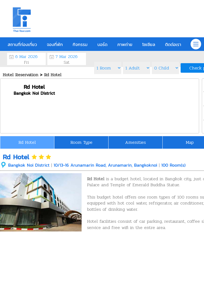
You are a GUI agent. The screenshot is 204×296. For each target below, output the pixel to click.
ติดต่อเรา (173, 44)
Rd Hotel (27, 142)
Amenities (135, 142)
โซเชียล (148, 44)
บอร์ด (102, 44)
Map (190, 142)
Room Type (81, 142)
